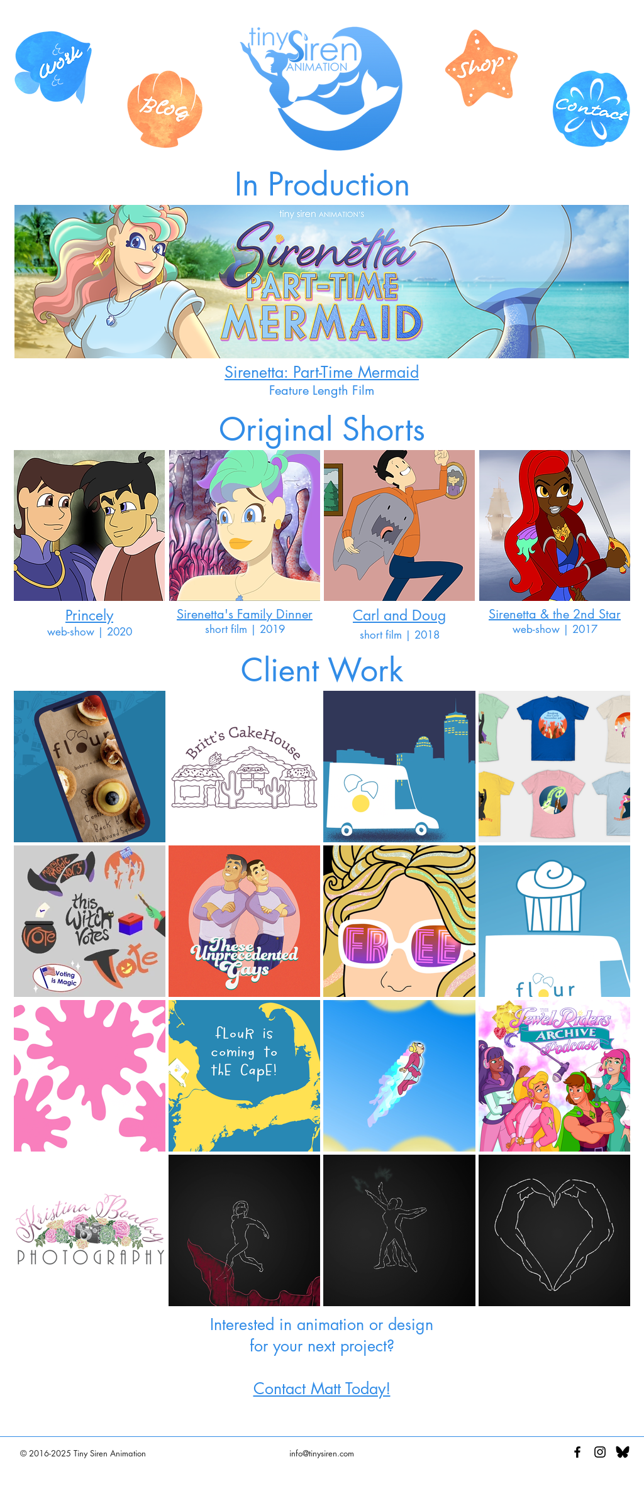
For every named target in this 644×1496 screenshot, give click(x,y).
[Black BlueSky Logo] (622, 1452)
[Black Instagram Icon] (600, 1452)
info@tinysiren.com (321, 1453)
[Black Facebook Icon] (577, 1452)
